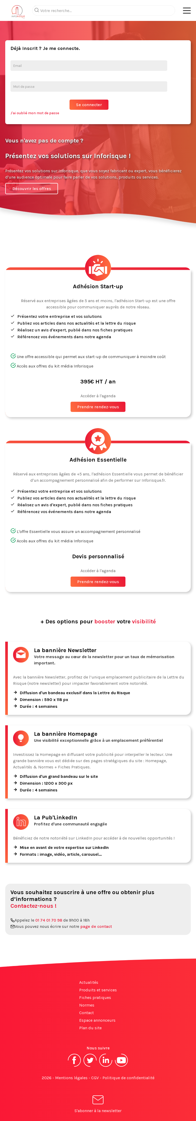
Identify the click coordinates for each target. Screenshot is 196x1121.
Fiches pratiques (95, 997)
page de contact (96, 926)
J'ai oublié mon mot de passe (34, 113)
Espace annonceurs (97, 1020)
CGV (95, 1077)
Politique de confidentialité (128, 1077)
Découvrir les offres (31, 188)
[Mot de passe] (88, 86)
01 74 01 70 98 (48, 920)
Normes (86, 1005)
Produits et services (98, 989)
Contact (86, 1012)
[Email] (88, 65)
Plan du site (90, 1027)
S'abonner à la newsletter (98, 1105)
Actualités (88, 982)
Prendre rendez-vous (98, 406)
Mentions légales (71, 1077)
